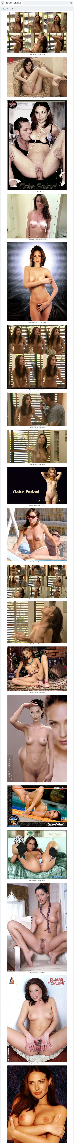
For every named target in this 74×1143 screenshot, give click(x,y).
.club (14, 3)
